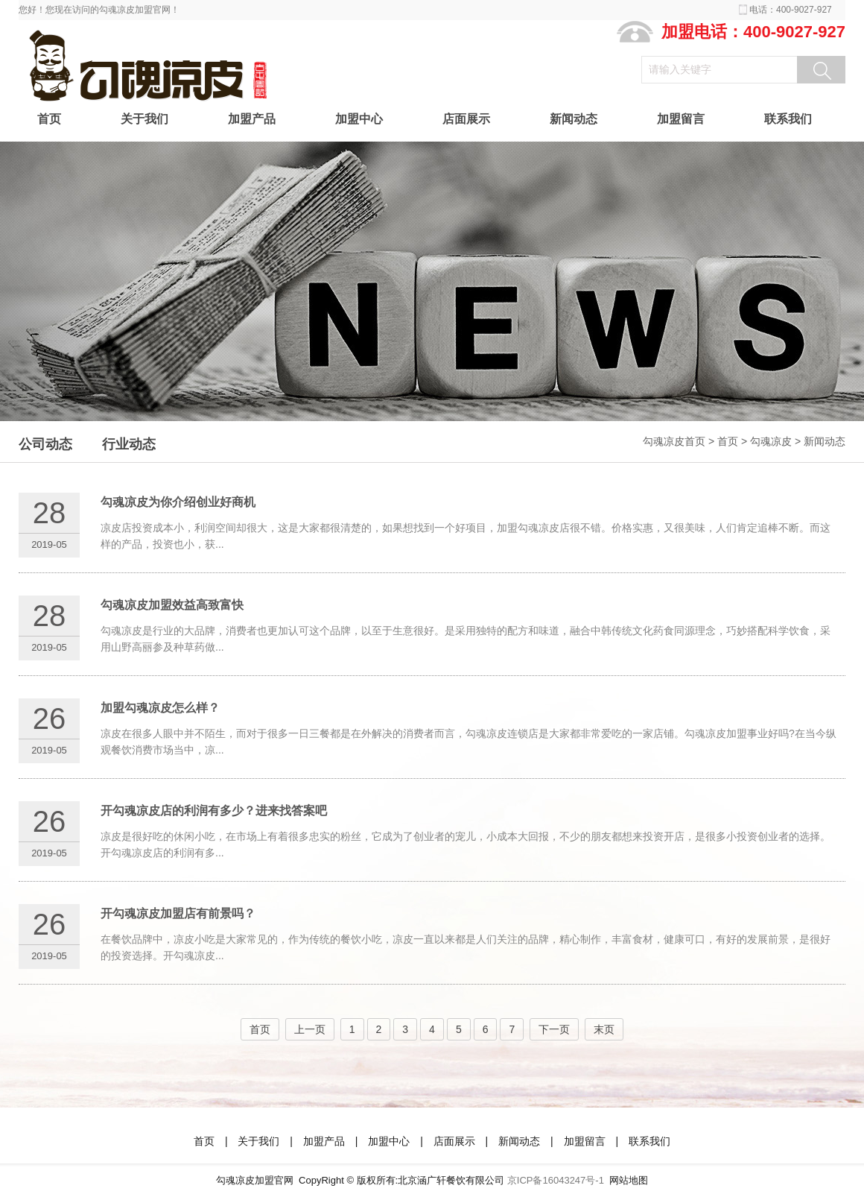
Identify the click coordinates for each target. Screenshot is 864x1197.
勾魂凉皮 (771, 441)
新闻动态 (573, 119)
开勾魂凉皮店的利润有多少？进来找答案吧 (214, 810)
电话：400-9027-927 (790, 9)
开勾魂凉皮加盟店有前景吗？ (178, 913)
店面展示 (466, 119)
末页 (604, 1029)
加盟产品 (252, 119)
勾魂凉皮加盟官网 (254, 1180)
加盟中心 (359, 119)
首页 (49, 119)
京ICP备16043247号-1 (555, 1180)
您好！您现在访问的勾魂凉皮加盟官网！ (99, 9)
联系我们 (788, 119)
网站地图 (628, 1180)
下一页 (554, 1029)
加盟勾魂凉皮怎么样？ (160, 707)
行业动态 (129, 444)
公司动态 (45, 444)
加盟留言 (681, 119)
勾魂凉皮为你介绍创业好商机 (178, 502)
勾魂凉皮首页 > (680, 441)
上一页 (309, 1029)
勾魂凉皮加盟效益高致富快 (172, 604)
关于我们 (144, 119)
